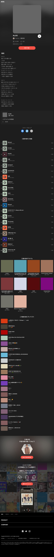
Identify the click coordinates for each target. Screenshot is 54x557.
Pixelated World (47, 291)
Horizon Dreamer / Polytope (46, 273)
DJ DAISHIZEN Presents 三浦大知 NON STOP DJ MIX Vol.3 (20, 274)
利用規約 (3, 538)
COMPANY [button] (4, 525)
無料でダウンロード (27, 483)
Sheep (7, 308)
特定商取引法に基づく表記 (35, 538)
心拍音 (20, 291)
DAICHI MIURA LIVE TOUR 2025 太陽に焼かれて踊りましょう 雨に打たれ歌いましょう (34, 274)
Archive (7, 273)
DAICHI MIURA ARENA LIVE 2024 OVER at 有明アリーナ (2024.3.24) (7, 292)
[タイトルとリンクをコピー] (31, 131)
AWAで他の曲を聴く (27, 457)
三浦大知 (22, 38)
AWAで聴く (27, 48)
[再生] (39, 36)
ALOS (9, 114)
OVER (33, 291)
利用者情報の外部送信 (22, 538)
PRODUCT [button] (4, 520)
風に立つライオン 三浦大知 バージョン (20, 309)
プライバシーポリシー (11, 538)
